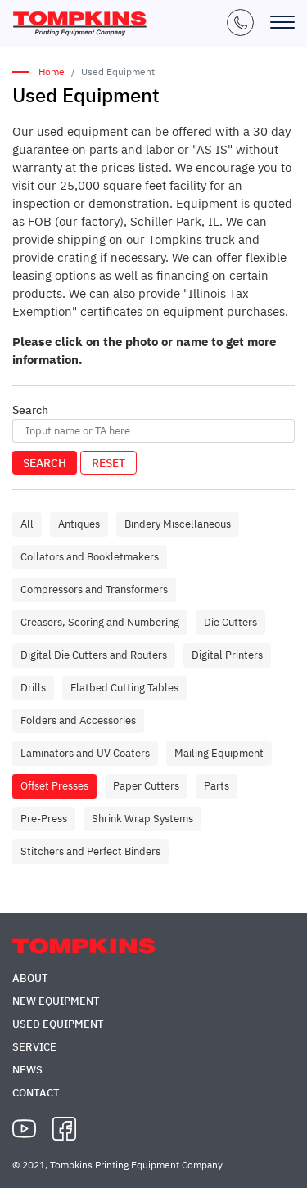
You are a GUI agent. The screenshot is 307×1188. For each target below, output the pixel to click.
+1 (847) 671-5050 (240, 22)
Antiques (79, 524)
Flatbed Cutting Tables (124, 688)
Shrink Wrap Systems (142, 819)
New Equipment (56, 1001)
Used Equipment (58, 1024)
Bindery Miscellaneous (177, 524)
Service (34, 1047)
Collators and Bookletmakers (89, 557)
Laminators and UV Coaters (85, 753)
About (30, 978)
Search (44, 463)
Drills (33, 688)
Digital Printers (227, 655)
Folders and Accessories (78, 720)
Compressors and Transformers (94, 589)
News (27, 1070)
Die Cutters (230, 622)
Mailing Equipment (219, 753)
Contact (36, 1093)
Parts (216, 786)
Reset (108, 463)
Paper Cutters (146, 786)
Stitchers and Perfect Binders (90, 851)
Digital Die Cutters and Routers (93, 655)
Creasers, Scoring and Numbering (99, 622)
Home (51, 71)
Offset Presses (54, 786)
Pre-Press (43, 819)
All (27, 524)
